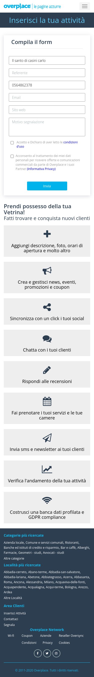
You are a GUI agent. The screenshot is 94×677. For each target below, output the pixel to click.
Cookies (64, 643)
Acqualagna (36, 587)
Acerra (67, 577)
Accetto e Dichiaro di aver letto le (47, 144)
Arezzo (83, 587)
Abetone (33, 577)
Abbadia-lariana (15, 577)
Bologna (70, 587)
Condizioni (29, 643)
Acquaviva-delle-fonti (70, 582)
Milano (49, 582)
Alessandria (34, 582)
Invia (47, 186)
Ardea (8, 592)
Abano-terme (37, 572)
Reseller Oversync (71, 635)
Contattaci (11, 619)
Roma (8, 582)
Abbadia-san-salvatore (64, 572)
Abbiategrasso (51, 577)
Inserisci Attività (15, 613)
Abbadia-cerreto (15, 572)
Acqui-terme (54, 587)
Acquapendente (15, 587)
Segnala (9, 625)
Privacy (48, 643)
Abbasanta (81, 577)
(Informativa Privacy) (41, 169)
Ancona (19, 582)
